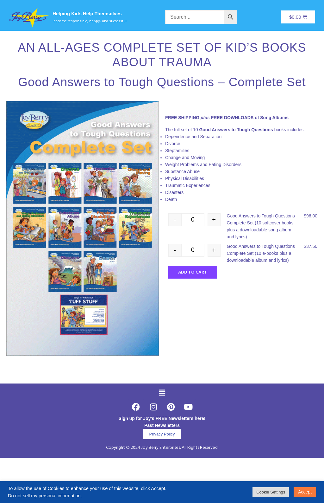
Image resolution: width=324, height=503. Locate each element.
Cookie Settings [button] (270, 492)
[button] (162, 393)
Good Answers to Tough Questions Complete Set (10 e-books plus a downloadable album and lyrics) (261, 253)
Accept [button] (305, 491)
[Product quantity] (192, 219)
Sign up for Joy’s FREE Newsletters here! (162, 418)
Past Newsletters (162, 425)
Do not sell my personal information (44, 495)
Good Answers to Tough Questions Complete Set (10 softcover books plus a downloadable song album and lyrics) (261, 226)
